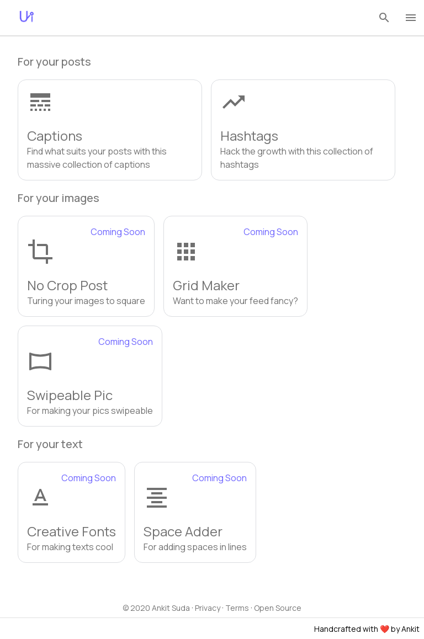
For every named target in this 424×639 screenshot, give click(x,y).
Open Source (277, 608)
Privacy (207, 608)
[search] (384, 17)
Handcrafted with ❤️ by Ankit (367, 629)
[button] (110, 130)
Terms (237, 608)
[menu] (411, 17)
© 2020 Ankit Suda (156, 608)
